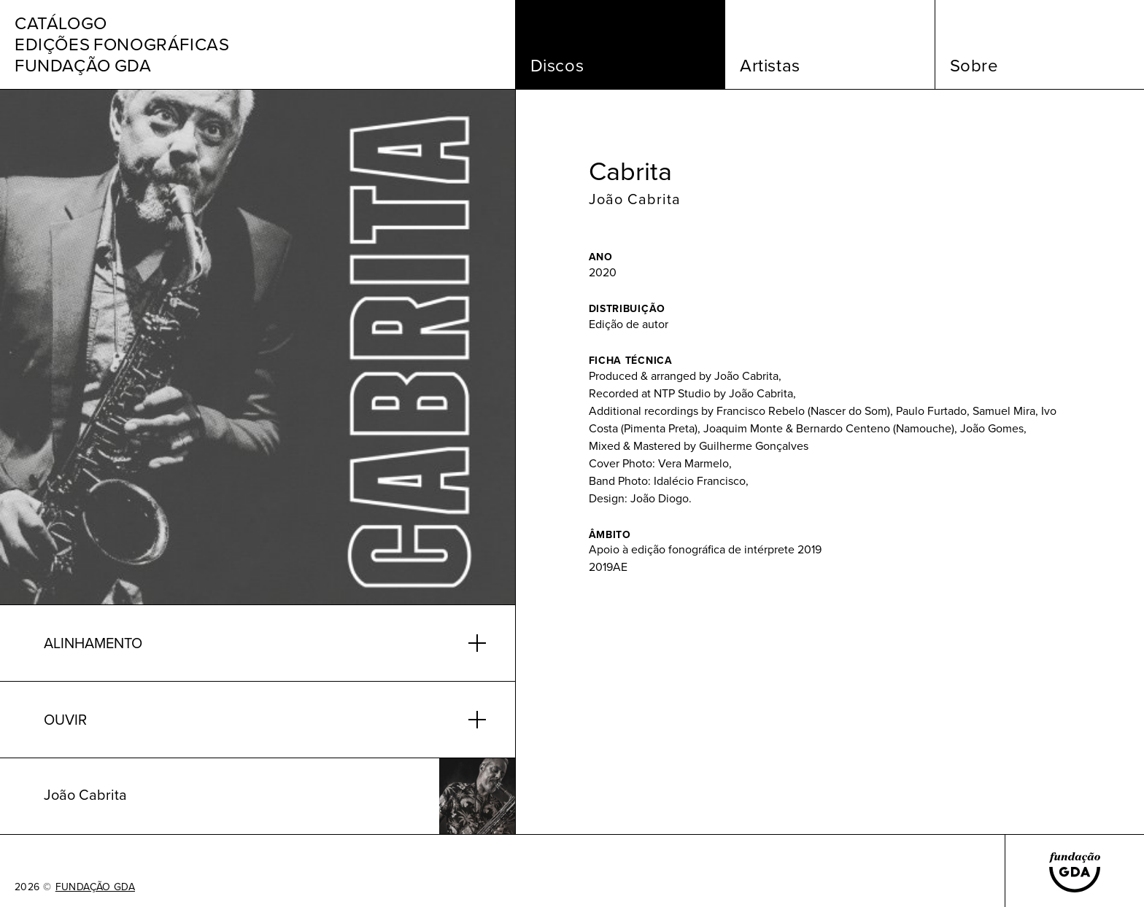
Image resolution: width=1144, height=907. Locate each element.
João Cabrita (635, 199)
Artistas (770, 65)
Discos (557, 65)
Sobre (974, 65)
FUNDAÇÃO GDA (95, 887)
